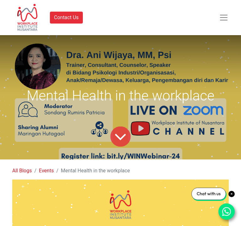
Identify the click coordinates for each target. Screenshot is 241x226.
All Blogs (22, 171)
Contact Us (66, 17)
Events (46, 171)
